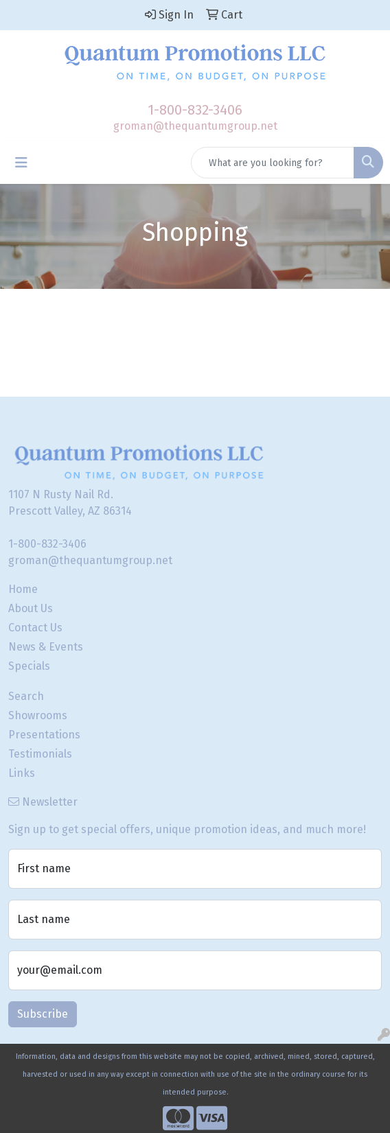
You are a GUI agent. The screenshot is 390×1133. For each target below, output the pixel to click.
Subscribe (42, 1013)
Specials (29, 666)
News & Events (45, 646)
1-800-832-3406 (195, 110)
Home (23, 589)
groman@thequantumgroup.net (195, 125)
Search (26, 696)
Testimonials (40, 753)
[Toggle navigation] (21, 162)
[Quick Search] (272, 162)
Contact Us (35, 627)
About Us (30, 608)
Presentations (44, 734)
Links (21, 773)
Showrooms (37, 715)
